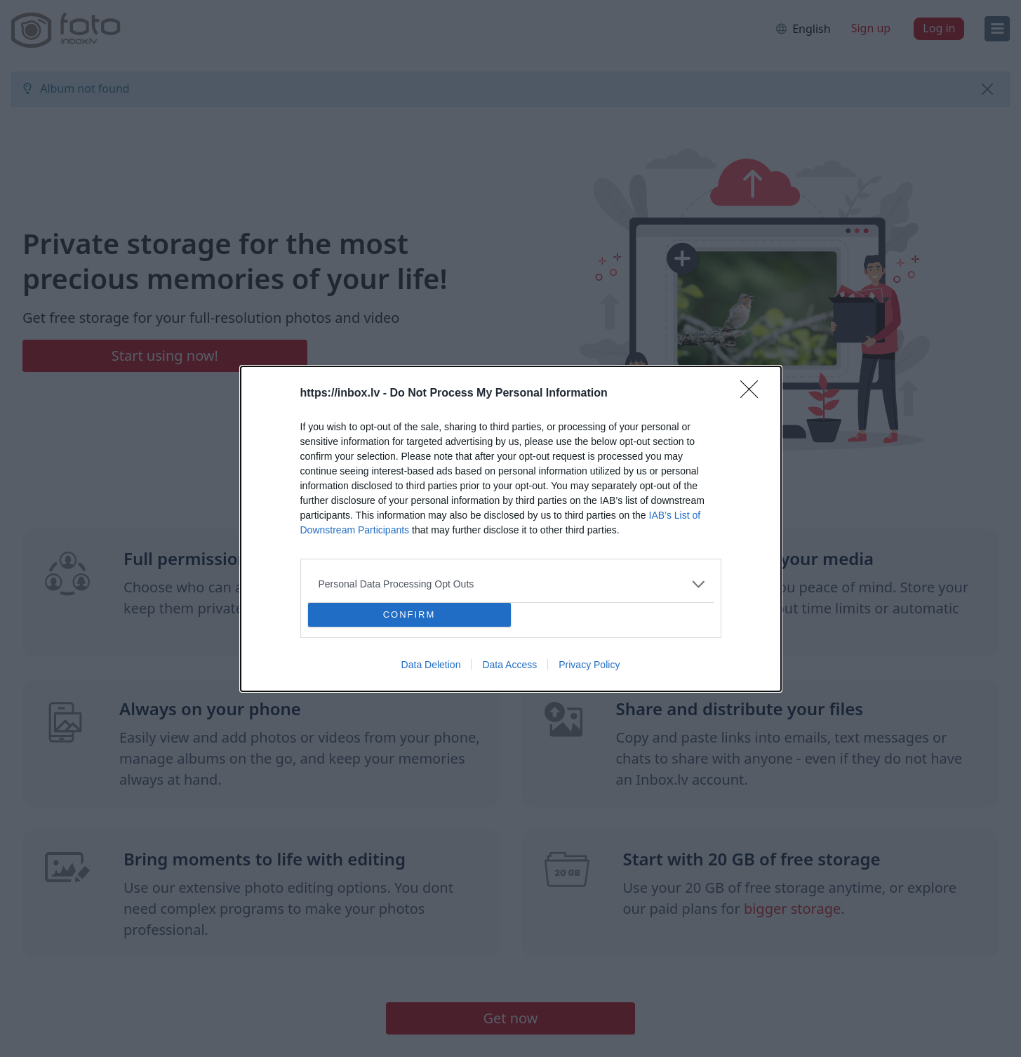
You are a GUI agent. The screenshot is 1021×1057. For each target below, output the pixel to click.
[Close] (753, 393)
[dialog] (511, 528)
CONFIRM (409, 614)
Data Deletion (431, 664)
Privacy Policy (589, 664)
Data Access (509, 664)
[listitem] (511, 584)
